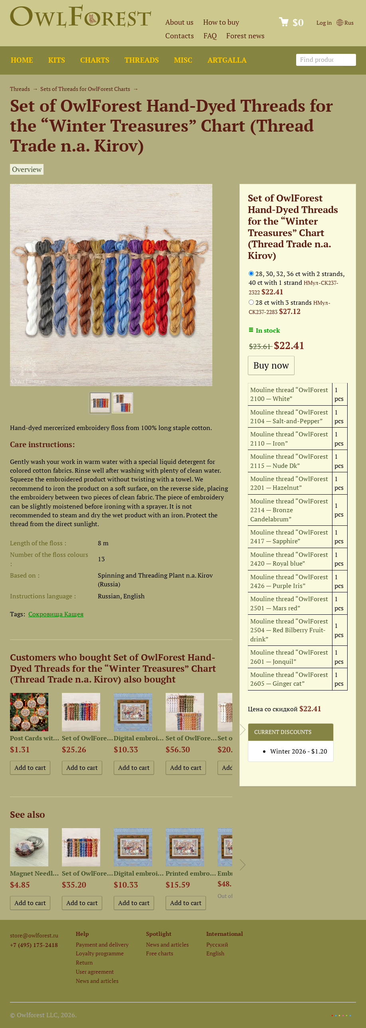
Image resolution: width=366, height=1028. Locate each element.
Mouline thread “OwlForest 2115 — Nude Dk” (289, 461)
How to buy (221, 22)
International (224, 933)
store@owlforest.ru (34, 935)
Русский (217, 944)
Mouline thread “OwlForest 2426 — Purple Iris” (289, 581)
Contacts (179, 35)
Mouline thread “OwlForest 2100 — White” (289, 394)
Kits (56, 60)
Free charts (159, 953)
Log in (324, 22)
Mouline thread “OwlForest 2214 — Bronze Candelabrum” (289, 510)
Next (242, 729)
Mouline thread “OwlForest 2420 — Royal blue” (289, 559)
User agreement (95, 971)
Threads (142, 60)
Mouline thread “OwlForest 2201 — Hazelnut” (289, 483)
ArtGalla (227, 60)
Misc (183, 60)
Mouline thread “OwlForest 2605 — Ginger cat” (289, 679)
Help (82, 933)
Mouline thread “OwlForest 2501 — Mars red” (289, 603)
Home (22, 60)
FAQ (210, 35)
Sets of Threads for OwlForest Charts (85, 89)
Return (84, 962)
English (215, 953)
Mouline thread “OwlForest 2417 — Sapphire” (289, 536)
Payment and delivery (102, 944)
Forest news (245, 35)
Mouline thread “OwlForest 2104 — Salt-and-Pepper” (289, 416)
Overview (27, 169)
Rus (345, 22)
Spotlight (159, 933)
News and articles (97, 981)
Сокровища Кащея (55, 614)
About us (179, 22)
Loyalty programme (100, 953)
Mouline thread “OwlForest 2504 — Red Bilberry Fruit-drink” (289, 630)
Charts (94, 60)
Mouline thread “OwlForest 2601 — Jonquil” (289, 656)
